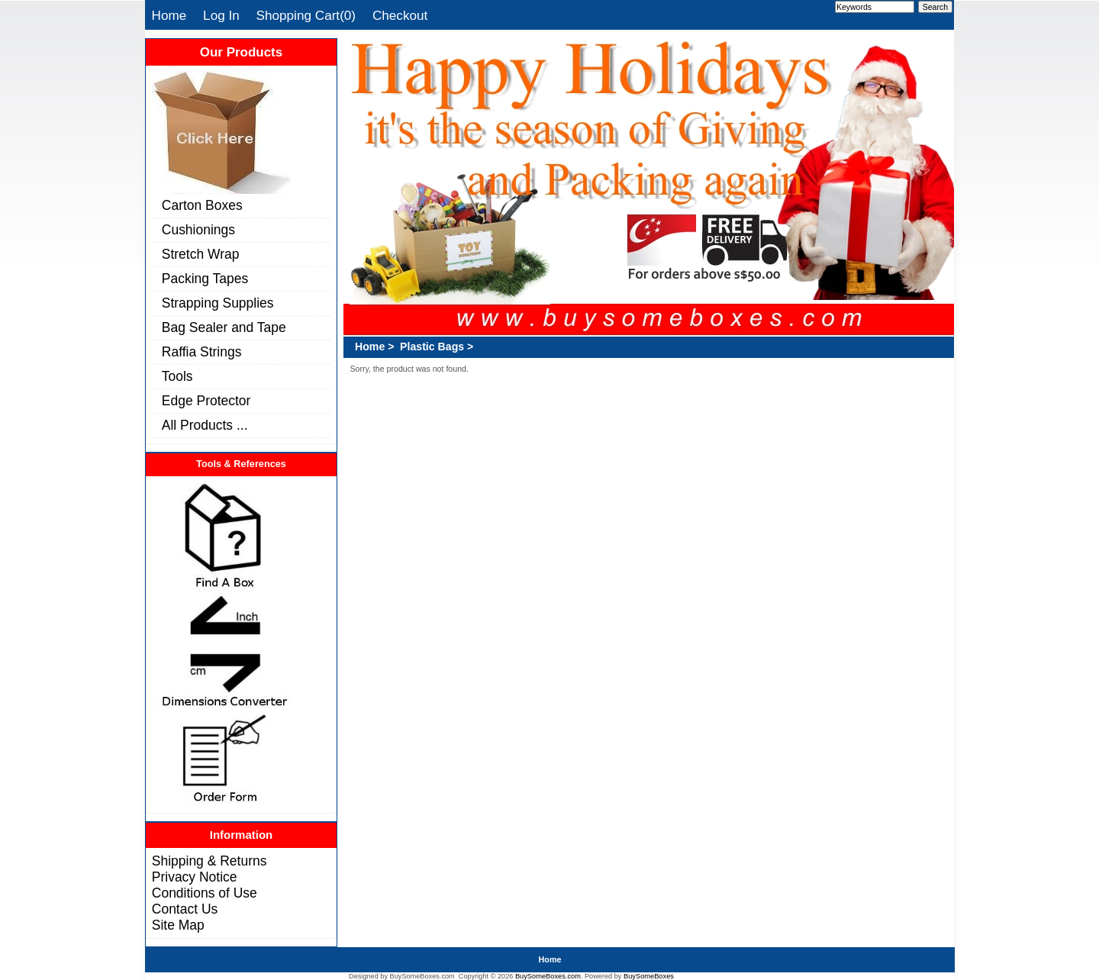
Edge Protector (206, 400)
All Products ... (205, 425)
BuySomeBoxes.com (548, 976)
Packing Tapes (205, 278)
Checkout (399, 15)
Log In (221, 15)
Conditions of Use (204, 893)
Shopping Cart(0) (306, 15)
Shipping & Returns (209, 861)
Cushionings (198, 229)
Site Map (178, 925)
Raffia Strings (202, 351)
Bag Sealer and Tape (224, 327)
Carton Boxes (202, 205)
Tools (177, 376)
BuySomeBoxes (649, 976)
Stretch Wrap (201, 254)
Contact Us (185, 909)
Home (169, 15)
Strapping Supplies (218, 303)
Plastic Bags (432, 346)
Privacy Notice (194, 877)
